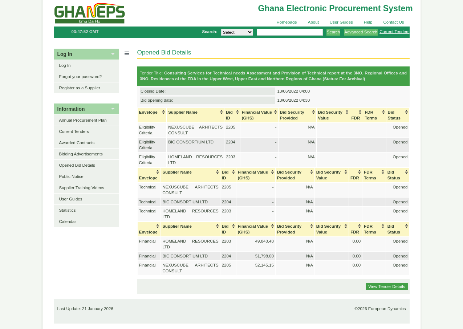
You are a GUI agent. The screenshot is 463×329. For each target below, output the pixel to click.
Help (368, 22)
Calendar (67, 221)
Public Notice (71, 176)
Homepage (286, 22)
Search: (209, 31)
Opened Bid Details (77, 165)
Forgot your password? (80, 76)
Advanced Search (360, 32)
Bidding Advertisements (81, 154)
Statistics (67, 210)
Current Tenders (394, 31)
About (313, 22)
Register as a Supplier (79, 88)
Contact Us (393, 22)
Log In (65, 65)
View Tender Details (386, 286)
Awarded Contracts (77, 143)
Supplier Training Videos (82, 188)
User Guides (341, 22)
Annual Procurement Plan (83, 120)
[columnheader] (152, 115)
